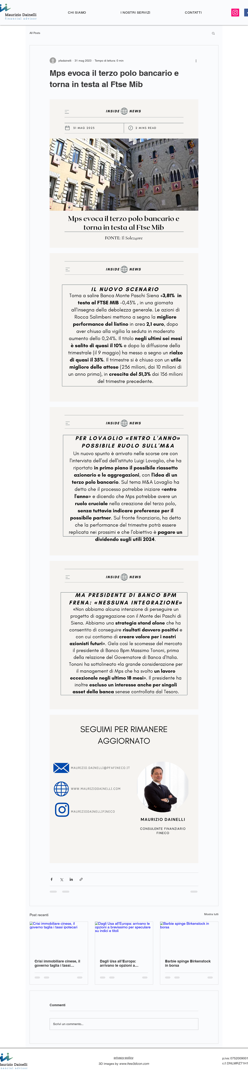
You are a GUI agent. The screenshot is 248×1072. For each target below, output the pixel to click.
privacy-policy (123, 1058)
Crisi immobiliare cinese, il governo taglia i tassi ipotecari (57, 963)
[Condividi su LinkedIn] (71, 879)
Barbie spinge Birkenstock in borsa (188, 963)
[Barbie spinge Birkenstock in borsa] (189, 938)
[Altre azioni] (196, 60)
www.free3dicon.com (134, 1064)
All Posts (35, 33)
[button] (213, 33)
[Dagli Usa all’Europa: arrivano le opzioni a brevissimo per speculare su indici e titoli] (124, 938)
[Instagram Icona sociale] (235, 12)
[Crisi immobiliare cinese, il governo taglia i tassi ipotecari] (59, 938)
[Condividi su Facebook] (51, 879)
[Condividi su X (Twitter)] (61, 879)
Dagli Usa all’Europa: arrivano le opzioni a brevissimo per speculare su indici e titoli (121, 963)
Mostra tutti (211, 914)
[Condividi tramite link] (81, 879)
